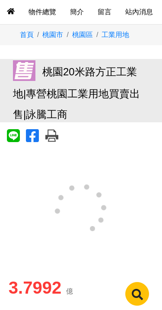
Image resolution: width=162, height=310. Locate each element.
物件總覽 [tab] (42, 12)
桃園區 (82, 34)
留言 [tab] (104, 12)
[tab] (11, 12)
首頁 (27, 34)
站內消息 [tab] (139, 12)
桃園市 (52, 34)
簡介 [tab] (77, 12)
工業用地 (115, 34)
